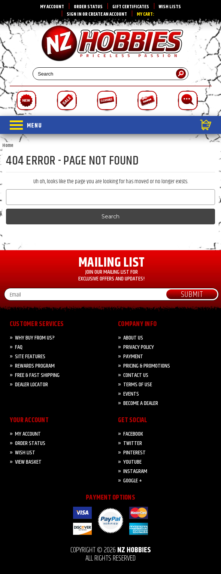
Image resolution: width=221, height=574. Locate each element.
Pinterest (134, 452)
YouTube (132, 462)
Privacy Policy (138, 347)
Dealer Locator (31, 384)
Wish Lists (170, 6)
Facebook (133, 434)
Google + (132, 480)
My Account (52, 6)
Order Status (88, 6)
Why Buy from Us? (35, 338)
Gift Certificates (130, 6)
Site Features (30, 356)
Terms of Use (137, 384)
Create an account (107, 14)
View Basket (28, 462)
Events (131, 394)
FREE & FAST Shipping (37, 375)
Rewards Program (35, 366)
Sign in (74, 14)
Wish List (25, 452)
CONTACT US (135, 375)
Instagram (135, 471)
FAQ (18, 347)
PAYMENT (133, 356)
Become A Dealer (140, 403)
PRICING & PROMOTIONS (146, 366)
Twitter (132, 443)
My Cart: (145, 14)
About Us (133, 338)
